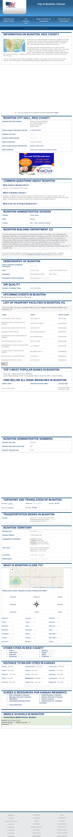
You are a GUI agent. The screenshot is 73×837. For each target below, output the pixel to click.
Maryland (36, 824)
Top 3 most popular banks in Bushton (31, 369)
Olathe (4, 670)
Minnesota (36, 833)
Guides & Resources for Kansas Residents (35, 692)
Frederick (35, 591)
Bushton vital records (37, 146)
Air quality (11, 284)
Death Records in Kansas (51, 695)
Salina (4, 678)
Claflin (44, 591)
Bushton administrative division (27, 211)
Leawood (5, 682)
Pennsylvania (62, 824)
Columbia (11, 836)
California (11, 830)
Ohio (62, 815)
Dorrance (5, 641)
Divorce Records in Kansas (52, 697)
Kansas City (53, 666)
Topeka (27, 670)
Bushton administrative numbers (28, 438)
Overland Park (30, 666)
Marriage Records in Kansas (20, 697)
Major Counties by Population (43, 20)
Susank (4, 637)
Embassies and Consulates (64, 20)
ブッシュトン (37, 503)
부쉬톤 (57, 503)
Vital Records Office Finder (8, 20)
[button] (12, 570)
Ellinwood (13, 612)
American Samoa (11, 821)
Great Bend (52, 637)
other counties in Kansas (42, 223)
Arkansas (11, 827)
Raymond (52, 626)
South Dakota (62, 836)
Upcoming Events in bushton (24, 294)
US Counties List (26, 21)
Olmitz (51, 641)
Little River (52, 634)
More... (4, 363)
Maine (36, 821)
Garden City (29, 682)
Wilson (27, 634)
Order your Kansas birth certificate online (43, 150)
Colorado (11, 833)
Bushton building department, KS (28, 229)
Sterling (27, 637)
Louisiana (36, 818)
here (56, 113)
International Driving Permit (19, 701)
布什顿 (34, 507)
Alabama (11, 815)
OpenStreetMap (51, 587)
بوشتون (10, 503)
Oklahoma (62, 818)
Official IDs (13, 699)
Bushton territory (17, 527)
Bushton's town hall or (35, 255)
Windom (28, 641)
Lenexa (27, 674)
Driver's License (48, 699)
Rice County (35, 28)
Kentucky (36, 815)
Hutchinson (29, 678)
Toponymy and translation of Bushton (32, 499)
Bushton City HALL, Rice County (26, 117)
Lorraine (28, 591)
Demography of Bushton (21, 261)
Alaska (11, 818)
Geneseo (52, 622)
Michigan (36, 830)
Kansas (27, 28)
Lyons (27, 626)
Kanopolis (28, 630)
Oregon (62, 821)
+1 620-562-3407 (35, 130)
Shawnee (5, 674)
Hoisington (5, 634)
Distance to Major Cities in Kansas (29, 663)
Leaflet (36, 587)
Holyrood (21, 591)
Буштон (11, 508)
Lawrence (52, 670)
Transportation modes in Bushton (28, 514)
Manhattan (52, 674)
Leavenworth (53, 678)
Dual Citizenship (15, 705)
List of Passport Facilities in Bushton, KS (34, 302)
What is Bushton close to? (23, 565)
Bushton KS (45, 28)
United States (34, 215)
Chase (36, 612)
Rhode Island (62, 830)
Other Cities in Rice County (23, 648)
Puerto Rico (62, 827)
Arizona (11, 824)
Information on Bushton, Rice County (31, 34)
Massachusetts (36, 827)
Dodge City (52, 682)
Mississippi (36, 836)
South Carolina (62, 833)
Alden (51, 630)
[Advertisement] (36, 87)
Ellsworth (5, 630)
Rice (31, 223)
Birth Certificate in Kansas (19, 695)
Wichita (4, 666)
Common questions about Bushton (29, 180)
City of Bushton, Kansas (51, 4)
